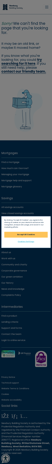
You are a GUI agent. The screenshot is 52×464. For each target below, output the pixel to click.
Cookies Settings (26, 242)
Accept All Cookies (26, 234)
